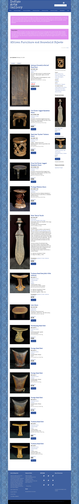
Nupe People (33, 70)
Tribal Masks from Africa (60, 90)
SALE (68, 10)
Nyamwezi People (35, 116)
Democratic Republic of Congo (44, 230)
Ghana (61, 75)
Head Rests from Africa (60, 88)
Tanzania (33, 117)
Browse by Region (17, 10)
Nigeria (32, 72)
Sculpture (57, 81)
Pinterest (65, 3)
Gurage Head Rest (37, 348)
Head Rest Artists (35, 278)
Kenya (32, 281)
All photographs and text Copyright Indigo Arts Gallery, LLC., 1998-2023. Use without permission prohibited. (29, 501)
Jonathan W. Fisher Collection (43, 258)
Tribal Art (63, 84)
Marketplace (62, 10)
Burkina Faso (33, 310)
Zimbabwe (33, 191)
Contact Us (52, 33)
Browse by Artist (45, 10)
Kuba (33, 230)
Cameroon (33, 141)
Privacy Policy (28, 486)
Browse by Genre (36, 10)
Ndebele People (34, 190)
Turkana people (34, 280)
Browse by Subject (54, 10)
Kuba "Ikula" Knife (37, 215)
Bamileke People (34, 139)
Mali (59, 76)
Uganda (32, 283)
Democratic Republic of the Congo (38, 220)
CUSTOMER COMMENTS (14, 496)
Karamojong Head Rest (38, 326)
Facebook (62, 3)
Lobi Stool (34, 305)
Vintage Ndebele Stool (38, 187)
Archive (19, 63)
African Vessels (58, 91)
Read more (33, 82)
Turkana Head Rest (37, 422)
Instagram (64, 3)
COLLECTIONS (12, 494)
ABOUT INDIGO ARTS (14, 489)
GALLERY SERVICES (13, 491)
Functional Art (58, 84)
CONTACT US (30, 482)
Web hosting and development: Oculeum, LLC (56, 501)
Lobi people (33, 308)
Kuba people (33, 219)
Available (13, 63)
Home (67, 47)
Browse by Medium (26, 10)
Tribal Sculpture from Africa (60, 87)
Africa (32, 330)
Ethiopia (32, 353)
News (10, 10)
